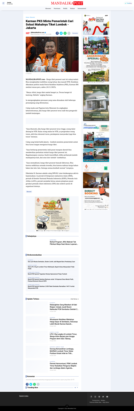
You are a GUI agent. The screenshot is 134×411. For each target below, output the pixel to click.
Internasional (82, 8)
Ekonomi (48, 8)
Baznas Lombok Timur (57, 346)
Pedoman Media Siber (95, 402)
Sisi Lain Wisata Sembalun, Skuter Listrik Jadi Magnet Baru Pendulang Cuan (51, 261)
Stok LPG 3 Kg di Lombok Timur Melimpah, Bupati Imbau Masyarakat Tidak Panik (51, 268)
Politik (65, 8)
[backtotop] (67, 406)
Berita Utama (55, 332)
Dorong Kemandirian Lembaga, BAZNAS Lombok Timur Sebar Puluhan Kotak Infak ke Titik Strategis (62, 351)
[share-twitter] (61, 33)
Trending (129, 3)
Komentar (75, 33)
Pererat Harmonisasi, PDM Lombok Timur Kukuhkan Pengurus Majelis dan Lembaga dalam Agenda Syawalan (63, 365)
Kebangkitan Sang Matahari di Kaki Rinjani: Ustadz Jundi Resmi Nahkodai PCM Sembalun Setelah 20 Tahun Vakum (64, 307)
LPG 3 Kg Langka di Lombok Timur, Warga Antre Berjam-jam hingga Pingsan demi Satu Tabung (63, 336)
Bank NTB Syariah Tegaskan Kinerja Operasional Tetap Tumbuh (47, 274)
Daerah (53, 302)
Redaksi (103, 400)
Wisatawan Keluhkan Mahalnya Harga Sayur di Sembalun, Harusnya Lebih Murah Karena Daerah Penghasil (64, 321)
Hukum (72, 8)
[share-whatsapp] (65, 33)
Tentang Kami (96, 400)
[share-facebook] (57, 33)
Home (27, 17)
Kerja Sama (106, 402)
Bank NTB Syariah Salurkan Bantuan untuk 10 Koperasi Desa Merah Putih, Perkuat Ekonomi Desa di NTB (51, 280)
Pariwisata (57, 8)
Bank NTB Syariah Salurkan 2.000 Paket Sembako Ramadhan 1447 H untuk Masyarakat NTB (51, 287)
